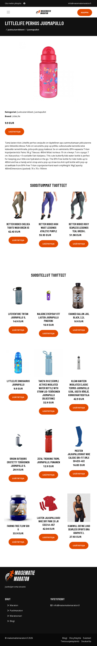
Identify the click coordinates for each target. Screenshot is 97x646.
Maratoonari (16, 615)
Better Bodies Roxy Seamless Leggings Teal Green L (79, 227)
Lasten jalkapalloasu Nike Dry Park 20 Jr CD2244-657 (48, 521)
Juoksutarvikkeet (16, 29)
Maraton (14, 605)
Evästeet (87, 638)
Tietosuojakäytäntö (70, 641)
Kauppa (84, 12)
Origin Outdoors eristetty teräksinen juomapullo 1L (18, 462)
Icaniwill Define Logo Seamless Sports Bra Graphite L (79, 529)
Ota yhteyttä (75, 638)
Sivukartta (86, 641)
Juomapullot (33, 29)
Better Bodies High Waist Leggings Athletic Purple (48, 227)
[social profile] (24, 3)
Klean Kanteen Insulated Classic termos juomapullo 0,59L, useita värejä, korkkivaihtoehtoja (78, 387)
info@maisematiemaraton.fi (79, 3)
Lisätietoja (14, 131)
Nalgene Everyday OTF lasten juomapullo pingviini (48, 317)
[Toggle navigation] (8, 12)
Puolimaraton (16, 610)
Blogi (12, 621)
